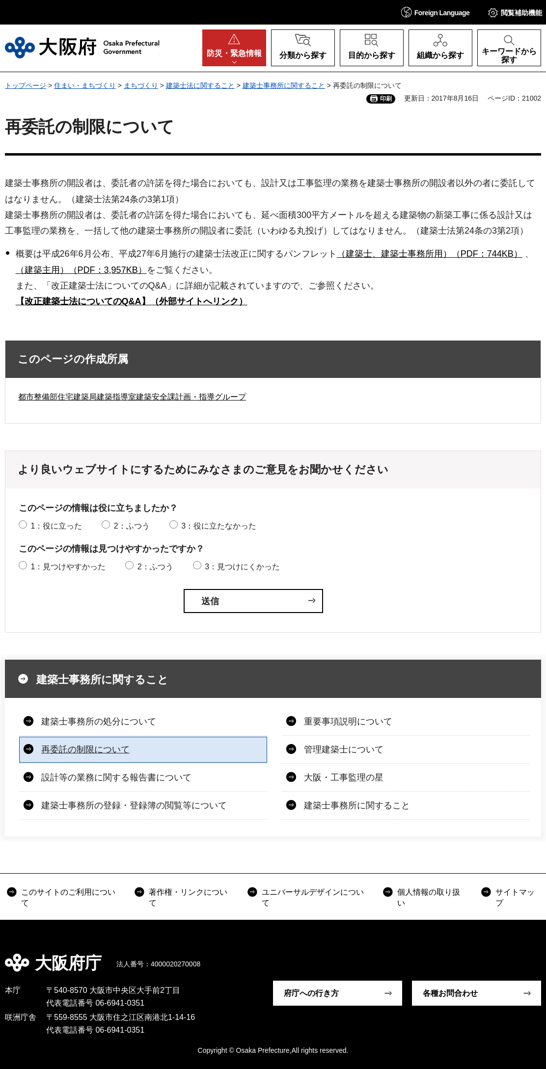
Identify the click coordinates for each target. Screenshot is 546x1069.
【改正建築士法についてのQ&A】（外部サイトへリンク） (131, 301)
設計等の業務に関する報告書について (116, 777)
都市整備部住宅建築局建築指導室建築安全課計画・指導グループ (132, 397)
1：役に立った (56, 526)
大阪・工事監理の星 (343, 777)
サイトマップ (515, 897)
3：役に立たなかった (218, 526)
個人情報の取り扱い (428, 897)
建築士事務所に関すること (284, 85)
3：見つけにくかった (242, 566)
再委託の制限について (85, 749)
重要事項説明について (348, 721)
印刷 (386, 98)
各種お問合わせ (450, 993)
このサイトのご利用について (68, 897)
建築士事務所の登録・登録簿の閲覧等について (134, 805)
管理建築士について (343, 749)
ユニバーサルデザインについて (313, 897)
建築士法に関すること (200, 85)
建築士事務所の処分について (98, 721)
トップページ (25, 85)
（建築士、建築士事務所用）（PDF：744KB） (429, 254)
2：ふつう (132, 526)
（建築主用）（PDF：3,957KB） (81, 270)
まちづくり (141, 85)
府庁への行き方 (311, 993)
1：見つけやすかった (68, 566)
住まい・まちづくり (85, 85)
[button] (435, 12)
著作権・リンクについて (188, 897)
